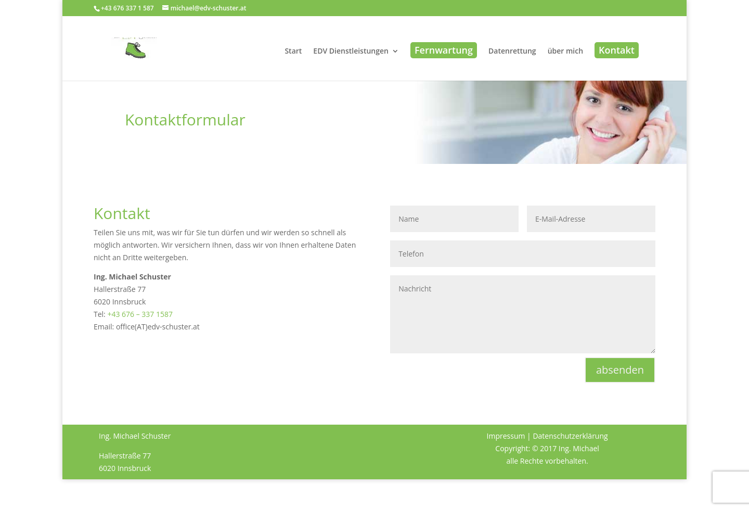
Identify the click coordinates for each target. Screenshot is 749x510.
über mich (565, 51)
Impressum (506, 436)
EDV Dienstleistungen (351, 51)
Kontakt (617, 50)
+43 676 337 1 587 (127, 8)
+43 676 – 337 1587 (140, 314)
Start (293, 51)
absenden (620, 370)
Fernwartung (444, 50)
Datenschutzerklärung (570, 436)
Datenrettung (512, 51)
